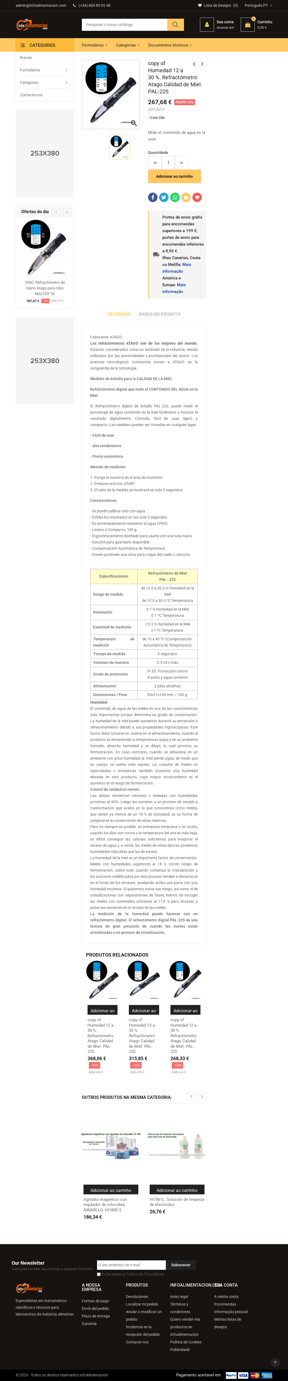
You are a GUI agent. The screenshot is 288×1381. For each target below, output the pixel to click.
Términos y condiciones (180, 1308)
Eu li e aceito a (133, 1274)
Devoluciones (137, 1296)
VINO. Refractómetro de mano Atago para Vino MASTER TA (45, 288)
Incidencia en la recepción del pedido (143, 1331)
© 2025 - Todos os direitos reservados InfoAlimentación (62, 1375)
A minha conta (226, 1296)
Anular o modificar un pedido (144, 1315)
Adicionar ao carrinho (174, 176)
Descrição (119, 314)
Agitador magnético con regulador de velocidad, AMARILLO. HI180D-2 (105, 1204)
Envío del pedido (95, 1308)
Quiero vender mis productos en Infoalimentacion (185, 1327)
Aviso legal (179, 1296)
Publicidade (180, 1349)
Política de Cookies (186, 1342)
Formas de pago (95, 1301)
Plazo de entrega (96, 1316)
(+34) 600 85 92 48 (91, 5)
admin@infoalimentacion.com (41, 5)
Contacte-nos (137, 1342)
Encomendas (225, 1304)
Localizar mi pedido (142, 1304)
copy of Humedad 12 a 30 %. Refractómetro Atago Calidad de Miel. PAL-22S (101, 1035)
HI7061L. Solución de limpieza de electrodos (177, 1202)
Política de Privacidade (145, 1274)
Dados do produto (159, 314)
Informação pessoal (231, 1312)
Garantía (89, 1323)
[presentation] (56, 212)
